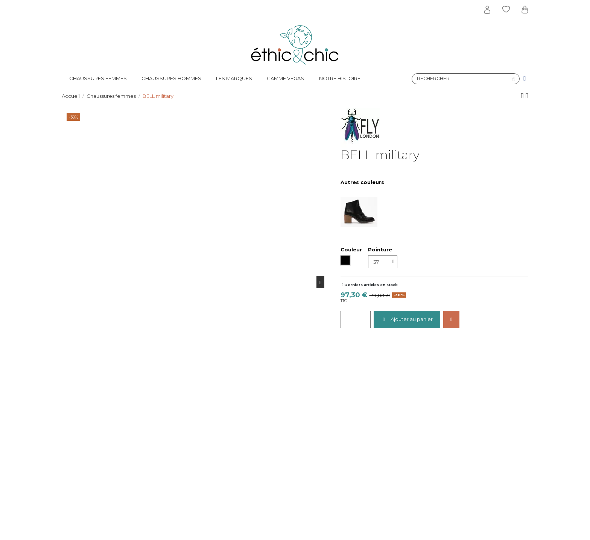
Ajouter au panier (407, 319)
